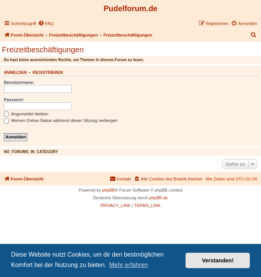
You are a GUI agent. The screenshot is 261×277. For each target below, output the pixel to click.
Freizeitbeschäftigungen (43, 49)
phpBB (108, 190)
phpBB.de (158, 197)
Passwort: (14, 99)
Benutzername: (19, 82)
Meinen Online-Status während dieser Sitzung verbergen (60, 120)
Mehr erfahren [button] (128, 265)
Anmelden (15, 72)
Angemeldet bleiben (26, 114)
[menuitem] (46, 23)
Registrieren (48, 72)
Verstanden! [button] (218, 260)
